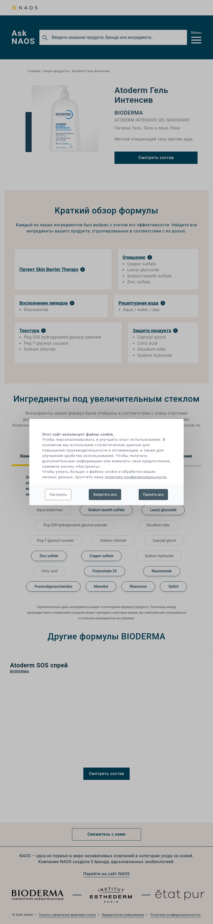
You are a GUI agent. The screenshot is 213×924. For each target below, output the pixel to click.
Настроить (58, 494)
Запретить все (105, 494)
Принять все (153, 494)
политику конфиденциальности (136, 477)
